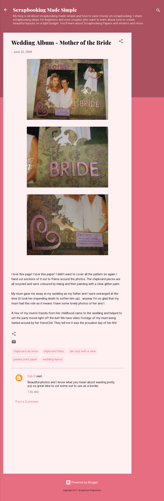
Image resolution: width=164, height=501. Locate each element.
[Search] (158, 11)
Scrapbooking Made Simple (45, 9)
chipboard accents (25, 351)
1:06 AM (33, 392)
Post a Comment (26, 402)
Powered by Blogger (82, 482)
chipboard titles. (53, 351)
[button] (120, 42)
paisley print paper (25, 359)
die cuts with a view (83, 351)
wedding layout (53, 359)
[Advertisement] (148, 93)
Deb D (31, 376)
